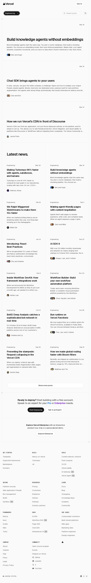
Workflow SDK (39, 520)
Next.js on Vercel (38, 457)
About (5, 546)
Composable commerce (71, 516)
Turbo (5, 532)
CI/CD (64, 464)
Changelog (66, 494)
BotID (5, 498)
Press (5, 558)
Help (4, 554)
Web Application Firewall (12, 490)
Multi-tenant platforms (70, 520)
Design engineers (68, 535)
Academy (65, 502)
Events (34, 550)
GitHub (36, 557)
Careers (6, 550)
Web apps (65, 524)
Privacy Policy (8, 565)
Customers (36, 490)
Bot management (9, 494)
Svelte (5, 524)
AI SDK (34, 516)
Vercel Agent (68, 476)
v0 (33, 464)
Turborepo (36, 460)
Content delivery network (71, 457)
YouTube (37, 568)
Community (66, 505)
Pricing (34, 486)
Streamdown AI (39, 532)
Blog (63, 490)
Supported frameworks (11, 460)
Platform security (9, 486)
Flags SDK (36, 524)
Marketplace (7, 464)
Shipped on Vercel (39, 554)
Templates (7, 457)
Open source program (40, 546)
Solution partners (38, 505)
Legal (5, 561)
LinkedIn (36, 561)
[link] (85, 13)
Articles (35, 498)
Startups (35, 502)
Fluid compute (67, 460)
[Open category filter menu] (12, 13)
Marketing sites (67, 528)
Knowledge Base (68, 498)
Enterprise (36, 494)
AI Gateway (68, 472)
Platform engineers (69, 532)
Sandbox (8, 502)
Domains (6, 468)
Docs (64, 486)
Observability (67, 468)
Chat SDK (36, 528)
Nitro (4, 528)
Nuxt (4, 520)
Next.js (5, 516)
